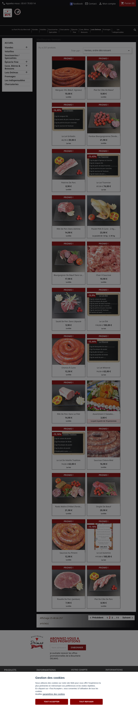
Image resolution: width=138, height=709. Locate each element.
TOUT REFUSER (86, 702)
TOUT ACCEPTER (51, 702)
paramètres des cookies (54, 694)
